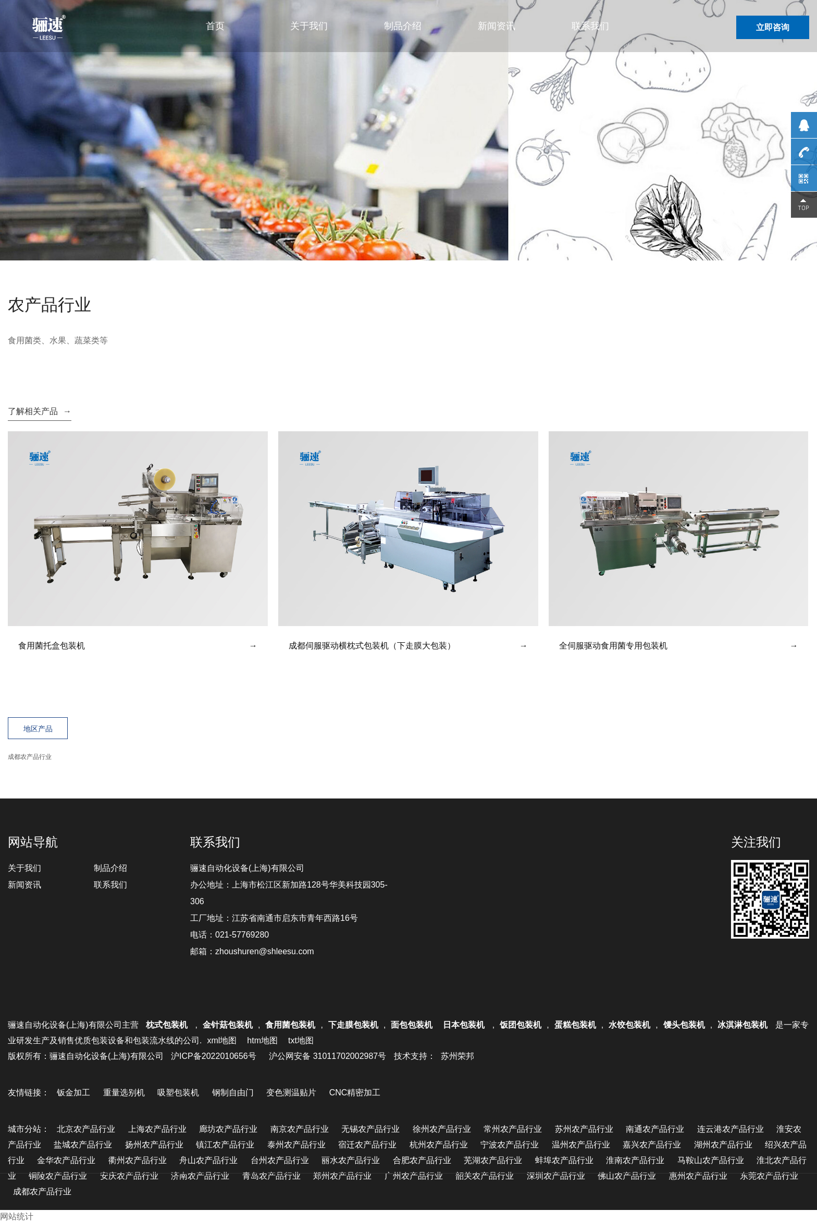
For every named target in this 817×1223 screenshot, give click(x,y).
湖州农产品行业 (723, 1144)
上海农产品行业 (157, 1129)
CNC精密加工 (355, 1092)
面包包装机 (411, 1024)
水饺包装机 (629, 1024)
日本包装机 (465, 1024)
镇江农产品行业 (225, 1144)
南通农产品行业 (655, 1129)
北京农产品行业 (86, 1129)
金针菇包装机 (228, 1024)
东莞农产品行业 (769, 1175)
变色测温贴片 (291, 1092)
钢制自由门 (233, 1092)
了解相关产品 (39, 411)
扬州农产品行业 (154, 1144)
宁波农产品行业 (509, 1144)
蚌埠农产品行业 (564, 1160)
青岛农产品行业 (271, 1175)
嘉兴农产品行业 (652, 1144)
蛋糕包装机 (575, 1024)
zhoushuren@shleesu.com (264, 951)
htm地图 (262, 1040)
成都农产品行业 (30, 756)
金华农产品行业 (66, 1160)
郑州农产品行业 (342, 1175)
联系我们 (590, 26)
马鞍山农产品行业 (710, 1160)
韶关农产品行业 (484, 1175)
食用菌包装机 (290, 1024)
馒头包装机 (684, 1024)
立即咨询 (772, 27)
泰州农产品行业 (296, 1144)
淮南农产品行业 (635, 1160)
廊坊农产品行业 (228, 1129)
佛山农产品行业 (627, 1175)
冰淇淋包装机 (742, 1024)
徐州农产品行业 (442, 1129)
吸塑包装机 (178, 1092)
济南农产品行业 (200, 1175)
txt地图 (301, 1040)
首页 (215, 26)
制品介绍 (403, 26)
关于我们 (309, 26)
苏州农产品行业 (584, 1129)
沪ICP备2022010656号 (213, 1056)
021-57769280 (242, 934)
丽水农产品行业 (350, 1160)
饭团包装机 (520, 1024)
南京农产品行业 (299, 1129)
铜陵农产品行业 (58, 1175)
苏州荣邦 (457, 1056)
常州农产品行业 (513, 1129)
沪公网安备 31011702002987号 (327, 1056)
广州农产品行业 (414, 1175)
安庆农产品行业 (129, 1175)
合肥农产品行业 (422, 1160)
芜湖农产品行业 (493, 1160)
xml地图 (222, 1040)
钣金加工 (73, 1092)
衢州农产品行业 (137, 1160)
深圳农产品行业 (556, 1175)
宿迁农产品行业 (367, 1144)
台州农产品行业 (280, 1160)
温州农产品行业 (581, 1144)
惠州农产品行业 (698, 1175)
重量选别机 (124, 1092)
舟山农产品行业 (208, 1160)
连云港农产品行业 (730, 1129)
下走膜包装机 (353, 1024)
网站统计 (16, 1216)
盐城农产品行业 (83, 1144)
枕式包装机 (168, 1024)
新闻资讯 (496, 26)
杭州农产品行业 (439, 1144)
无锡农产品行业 (370, 1129)
